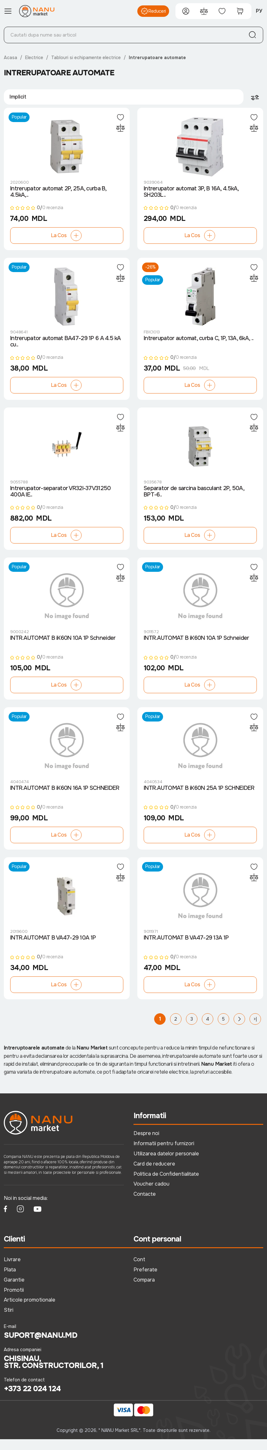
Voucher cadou (151, 1194)
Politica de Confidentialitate (166, 1184)
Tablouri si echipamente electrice (86, 57)
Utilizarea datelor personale (166, 1164)
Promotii (14, 1300)
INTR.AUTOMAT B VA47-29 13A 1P (186, 949)
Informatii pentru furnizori (164, 1154)
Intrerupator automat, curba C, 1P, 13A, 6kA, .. (198, 342)
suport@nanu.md (40, 1346)
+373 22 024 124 (32, 1399)
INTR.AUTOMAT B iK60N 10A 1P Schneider (62, 645)
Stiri (8, 1320)
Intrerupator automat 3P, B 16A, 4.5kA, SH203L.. (191, 193)
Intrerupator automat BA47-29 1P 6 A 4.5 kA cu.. (65, 345)
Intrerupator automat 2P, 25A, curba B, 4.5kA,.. (58, 193)
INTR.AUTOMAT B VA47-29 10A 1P (53, 949)
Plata (10, 1280)
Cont (139, 1270)
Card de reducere (154, 1174)
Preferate (145, 1280)
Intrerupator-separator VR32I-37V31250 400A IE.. (60, 497)
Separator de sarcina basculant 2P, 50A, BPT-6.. (194, 497)
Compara (144, 1290)
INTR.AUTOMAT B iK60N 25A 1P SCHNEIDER (199, 797)
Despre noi (146, 1143)
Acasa (10, 57)
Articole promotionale (29, 1310)
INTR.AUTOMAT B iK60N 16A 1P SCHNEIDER (64, 797)
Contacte (145, 1204)
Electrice (34, 57)
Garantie (14, 1290)
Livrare (12, 1270)
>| (255, 1030)
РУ (259, 11)
